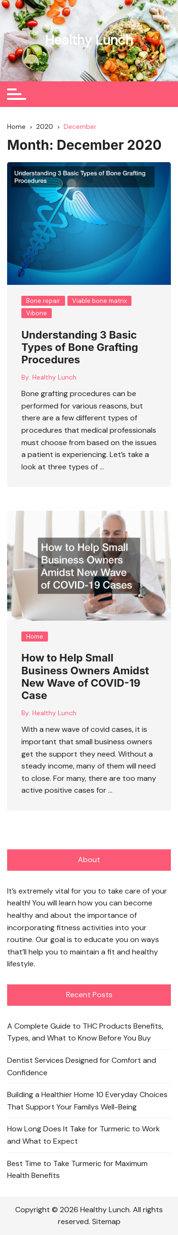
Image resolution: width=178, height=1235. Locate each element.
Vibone (36, 313)
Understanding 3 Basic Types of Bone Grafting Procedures (79, 347)
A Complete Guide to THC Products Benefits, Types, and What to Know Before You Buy (85, 1032)
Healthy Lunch (89, 40)
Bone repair (43, 301)
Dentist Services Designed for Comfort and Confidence (81, 1066)
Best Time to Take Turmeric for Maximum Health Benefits (77, 1169)
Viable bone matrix (99, 301)
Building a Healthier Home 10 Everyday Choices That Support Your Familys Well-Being (87, 1100)
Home (34, 636)
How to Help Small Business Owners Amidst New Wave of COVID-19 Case (85, 676)
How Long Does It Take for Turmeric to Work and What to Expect (83, 1135)
